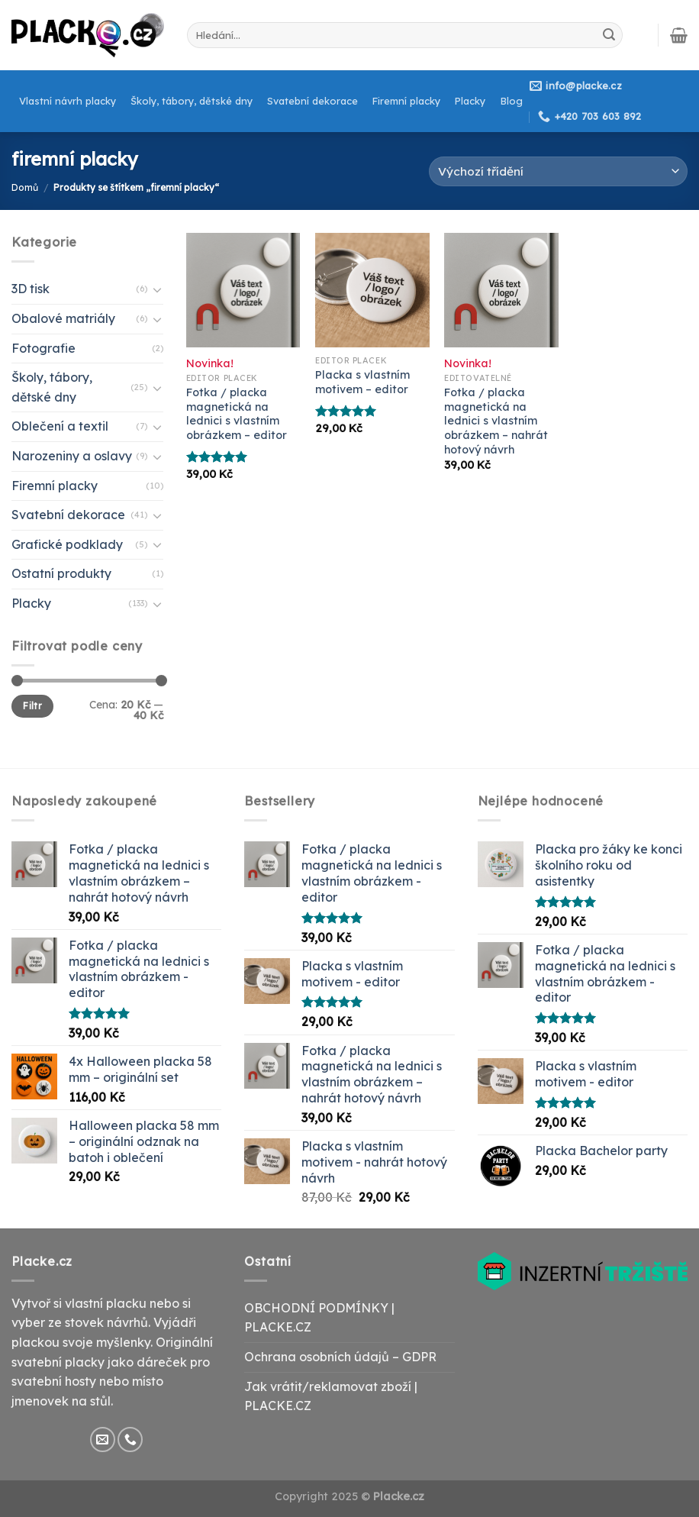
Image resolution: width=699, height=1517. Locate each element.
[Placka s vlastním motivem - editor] (372, 290)
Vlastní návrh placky (67, 101)
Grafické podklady (67, 544)
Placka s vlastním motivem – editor (362, 382)
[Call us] (130, 1439)
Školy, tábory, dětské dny (191, 101)
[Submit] (609, 35)
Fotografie (43, 348)
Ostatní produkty (61, 573)
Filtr (32, 706)
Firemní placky (406, 101)
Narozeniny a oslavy (71, 455)
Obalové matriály (63, 318)
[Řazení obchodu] (558, 171)
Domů (24, 187)
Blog (512, 101)
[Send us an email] (102, 1439)
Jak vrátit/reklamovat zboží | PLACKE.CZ (330, 1396)
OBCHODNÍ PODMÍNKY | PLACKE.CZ (319, 1317)
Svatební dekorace (312, 101)
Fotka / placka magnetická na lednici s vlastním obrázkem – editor (236, 414)
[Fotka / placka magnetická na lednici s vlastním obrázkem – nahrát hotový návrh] (501, 290)
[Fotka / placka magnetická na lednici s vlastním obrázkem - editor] (243, 290)
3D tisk (30, 288)
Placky (470, 101)
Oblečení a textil (59, 426)
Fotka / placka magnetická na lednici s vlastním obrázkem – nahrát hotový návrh (496, 421)
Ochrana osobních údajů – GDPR (340, 1356)
